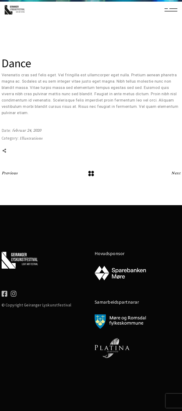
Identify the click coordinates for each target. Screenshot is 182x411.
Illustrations (31, 138)
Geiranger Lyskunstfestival (48, 305)
